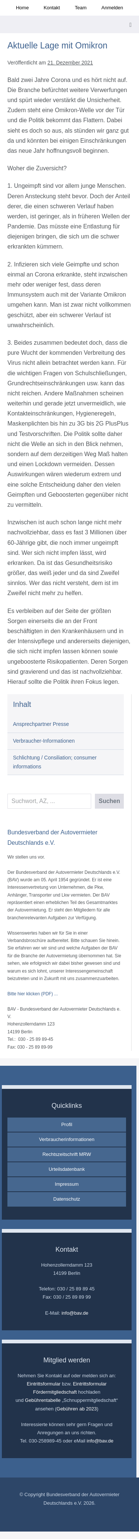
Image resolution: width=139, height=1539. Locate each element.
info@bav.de (75, 1313)
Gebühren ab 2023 (77, 1409)
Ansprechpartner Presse (41, 724)
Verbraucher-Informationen (44, 741)
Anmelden (112, 7)
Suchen (109, 801)
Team (81, 7)
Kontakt (52, 7)
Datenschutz (66, 1199)
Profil (66, 1124)
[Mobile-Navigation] (130, 25)
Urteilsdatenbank (67, 1169)
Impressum (67, 1184)
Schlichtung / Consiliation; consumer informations (55, 762)
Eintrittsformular (43, 1384)
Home (22, 7)
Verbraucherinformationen (67, 1139)
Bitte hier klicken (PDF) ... (32, 993)
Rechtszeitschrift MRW (66, 1154)
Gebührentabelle (42, 1400)
